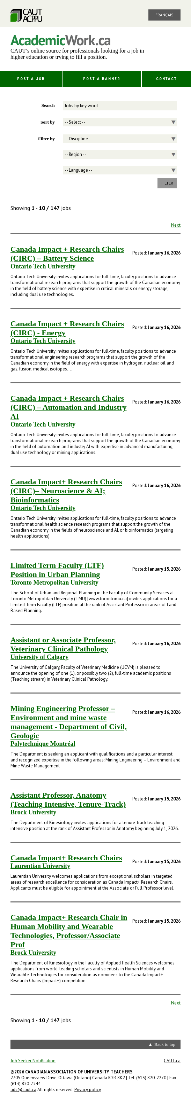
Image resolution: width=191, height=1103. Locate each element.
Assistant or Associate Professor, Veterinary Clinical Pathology (63, 644)
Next (176, 225)
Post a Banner (101, 79)
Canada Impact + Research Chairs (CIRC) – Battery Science (67, 254)
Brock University (33, 812)
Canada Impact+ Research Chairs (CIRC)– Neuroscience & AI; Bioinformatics (66, 490)
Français (164, 14)
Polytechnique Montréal (42, 743)
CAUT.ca (172, 1061)
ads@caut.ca (23, 1090)
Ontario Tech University (42, 266)
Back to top (164, 1044)
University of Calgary (39, 657)
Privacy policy (87, 1090)
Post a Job (31, 79)
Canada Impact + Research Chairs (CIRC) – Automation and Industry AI (68, 407)
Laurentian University (40, 865)
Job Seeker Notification (33, 1061)
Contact (166, 79)
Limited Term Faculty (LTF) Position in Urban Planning (57, 570)
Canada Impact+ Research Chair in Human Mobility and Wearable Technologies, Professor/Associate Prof (68, 931)
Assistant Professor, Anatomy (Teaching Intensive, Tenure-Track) (68, 799)
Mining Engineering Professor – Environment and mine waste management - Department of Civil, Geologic (68, 722)
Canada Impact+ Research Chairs (66, 857)
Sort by (48, 122)
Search (48, 105)
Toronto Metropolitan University (54, 582)
